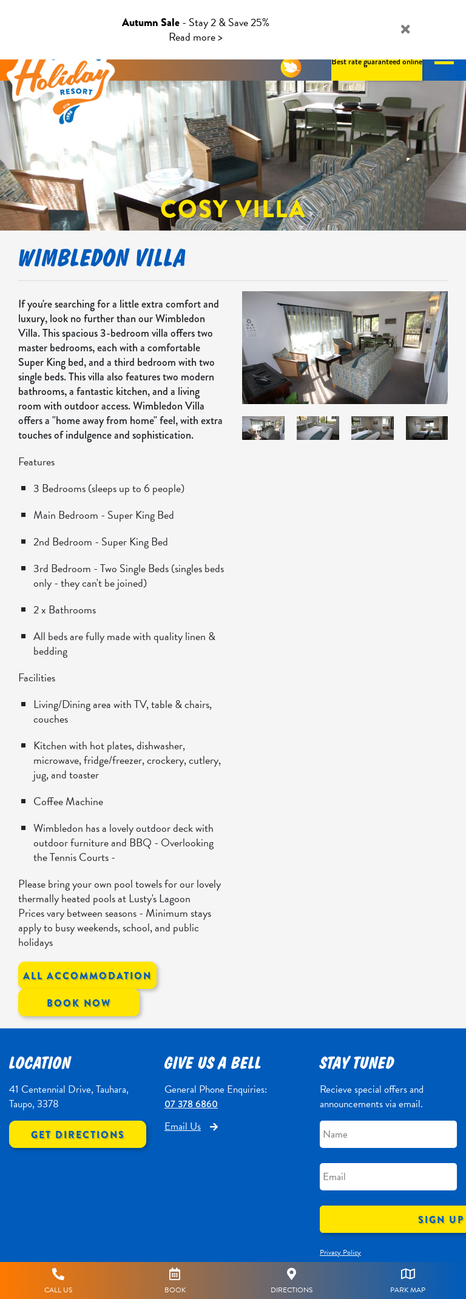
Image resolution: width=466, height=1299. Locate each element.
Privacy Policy (340, 1252)
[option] (345, 347)
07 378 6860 (191, 1104)
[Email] (388, 1176)
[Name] (388, 1134)
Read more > (196, 37)
